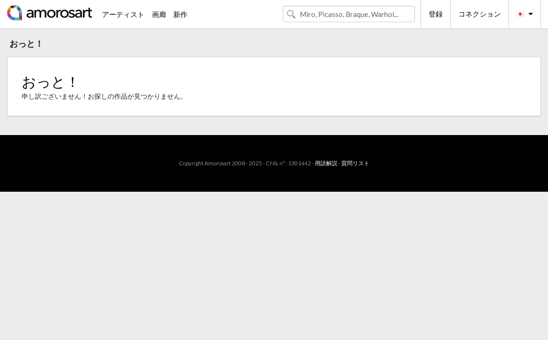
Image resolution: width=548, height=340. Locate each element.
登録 (436, 13)
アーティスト (123, 14)
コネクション (479, 13)
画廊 (159, 14)
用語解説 (326, 163)
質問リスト (355, 163)
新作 (180, 14)
